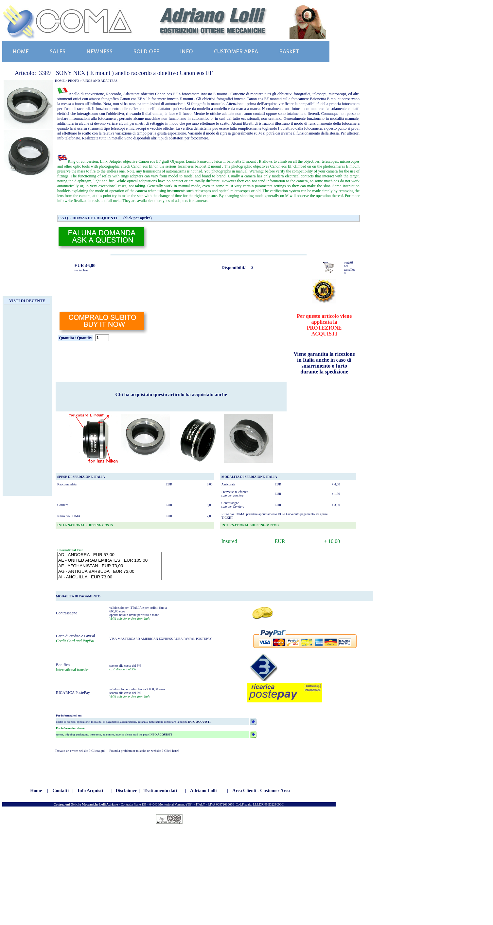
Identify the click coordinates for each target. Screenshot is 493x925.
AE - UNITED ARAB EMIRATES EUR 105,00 (109, 560)
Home (36, 790)
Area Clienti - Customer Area (261, 790)
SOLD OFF (146, 51)
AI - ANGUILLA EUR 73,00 (109, 577)
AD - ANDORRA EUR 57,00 (109, 555)
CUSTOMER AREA (236, 51)
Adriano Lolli (203, 790)
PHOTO (73, 80)
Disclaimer (126, 790)
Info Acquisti (90, 790)
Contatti (60, 790)
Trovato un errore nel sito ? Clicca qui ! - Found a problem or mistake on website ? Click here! (117, 751)
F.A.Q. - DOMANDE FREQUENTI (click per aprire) (105, 218)
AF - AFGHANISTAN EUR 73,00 (109, 566)
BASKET (289, 51)
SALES (57, 51)
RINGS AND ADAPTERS (99, 80)
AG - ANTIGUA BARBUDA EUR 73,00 (109, 571)
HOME (20, 51)
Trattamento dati (160, 790)
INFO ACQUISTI (199, 721)
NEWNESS (99, 51)
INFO (186, 51)
